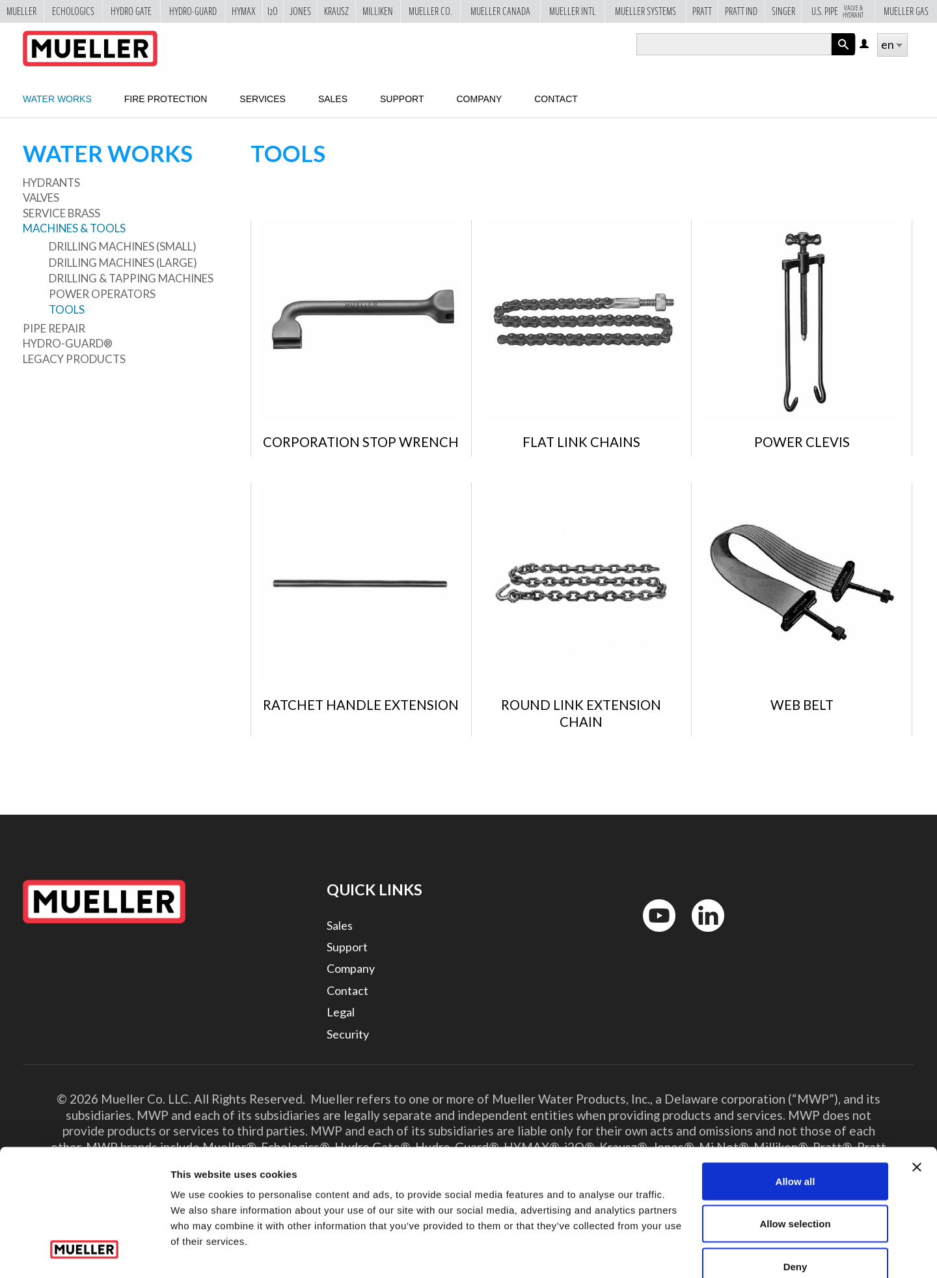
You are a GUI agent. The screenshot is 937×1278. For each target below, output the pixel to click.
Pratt (702, 11)
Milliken (377, 11)
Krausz (336, 11)
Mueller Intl (572, 11)
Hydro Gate (131, 11)
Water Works (57, 99)
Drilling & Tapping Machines (131, 278)
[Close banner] (916, 1093)
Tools (67, 309)
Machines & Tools (74, 228)
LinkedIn (702, 934)
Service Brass (61, 213)
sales (332, 99)
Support (402, 99)
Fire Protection (166, 99)
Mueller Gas (906, 11)
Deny (795, 1192)
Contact (556, 99)
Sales (340, 925)
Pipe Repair (54, 328)
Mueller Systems (645, 11)
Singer (783, 11)
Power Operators (102, 294)
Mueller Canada (500, 11)
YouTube (652, 934)
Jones (300, 11)
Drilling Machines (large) (123, 262)
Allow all (795, 1107)
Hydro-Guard (193, 11)
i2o (272, 11)
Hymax (244, 11)
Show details (683, 1252)
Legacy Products (74, 359)
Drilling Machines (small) (123, 246)
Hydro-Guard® (68, 343)
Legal (341, 1012)
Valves (41, 197)
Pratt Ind (741, 11)
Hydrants (51, 182)
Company (479, 99)
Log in (865, 44)
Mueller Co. (430, 11)
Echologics (73, 11)
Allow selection (794, 1150)
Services (262, 99)
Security (348, 1034)
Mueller (21, 11)
